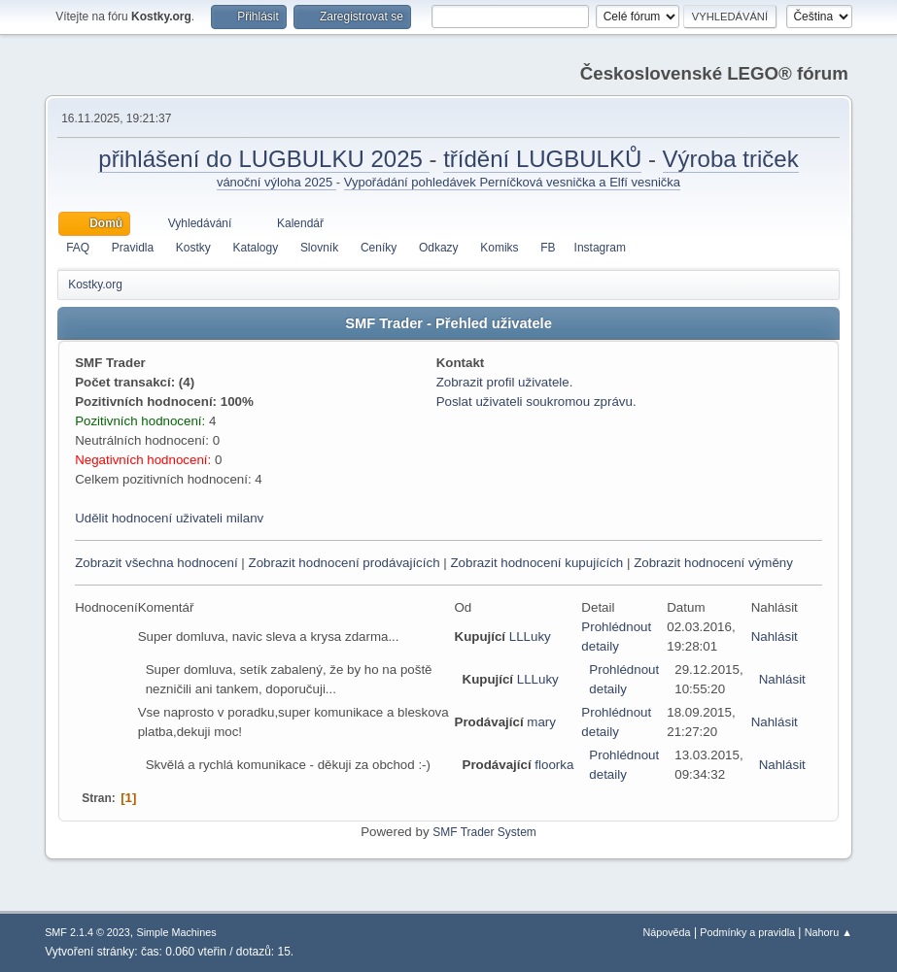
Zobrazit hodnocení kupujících (536, 562)
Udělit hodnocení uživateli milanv (169, 518)
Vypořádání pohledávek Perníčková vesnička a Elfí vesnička (512, 182)
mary (541, 722)
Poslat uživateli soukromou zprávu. (536, 401)
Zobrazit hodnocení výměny (713, 562)
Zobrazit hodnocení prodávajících (343, 562)
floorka (554, 764)
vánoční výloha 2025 (276, 182)
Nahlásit (774, 636)
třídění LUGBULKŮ (542, 159)
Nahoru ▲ (828, 932)
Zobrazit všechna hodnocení (156, 562)
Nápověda (666, 932)
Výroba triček (731, 159)
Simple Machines (176, 932)
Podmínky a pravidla (747, 932)
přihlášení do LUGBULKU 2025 (263, 159)
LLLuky (530, 636)
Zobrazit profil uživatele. (504, 382)
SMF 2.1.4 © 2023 (87, 932)
